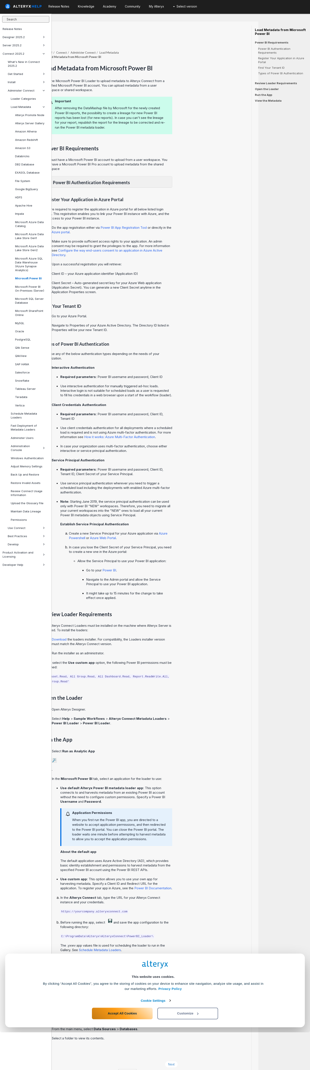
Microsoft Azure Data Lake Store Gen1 (29, 236)
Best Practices (26, 536)
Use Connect (26, 528)
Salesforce (22, 372)
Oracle (19, 331)
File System (22, 181)
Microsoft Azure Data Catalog (29, 224)
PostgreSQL (23, 339)
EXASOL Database (27, 172)
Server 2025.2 (24, 45)
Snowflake (22, 380)
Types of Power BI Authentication (280, 73)
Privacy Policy (170, 1026)
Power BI (161, 558)
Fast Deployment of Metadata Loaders (24, 427)
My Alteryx (156, 6)
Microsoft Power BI (28, 278)
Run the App (263, 94)
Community (132, 6)
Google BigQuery (26, 189)
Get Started (26, 74)
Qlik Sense (22, 347)
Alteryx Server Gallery (29, 123)
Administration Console (28, 448)
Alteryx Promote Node (29, 115)
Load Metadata (28, 107)
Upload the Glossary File (27, 503)
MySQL (19, 323)
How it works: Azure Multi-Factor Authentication (171, 425)
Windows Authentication (27, 458)
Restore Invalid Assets (25, 483)
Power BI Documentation (204, 876)
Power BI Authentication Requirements (274, 50)
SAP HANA (22, 364)
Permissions (19, 519)
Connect (113, 40)
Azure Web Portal (154, 526)
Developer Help (24, 564)
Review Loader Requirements (276, 83)
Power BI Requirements (271, 42)
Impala (19, 213)
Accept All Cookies (122, 1051)
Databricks (22, 156)
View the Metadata (268, 100)
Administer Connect (26, 90)
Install (26, 82)
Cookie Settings (153, 1038)
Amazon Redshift (26, 140)
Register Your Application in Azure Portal (281, 60)
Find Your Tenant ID (271, 67)
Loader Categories (23, 98)
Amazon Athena (26, 131)
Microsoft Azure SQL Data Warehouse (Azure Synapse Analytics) (29, 264)
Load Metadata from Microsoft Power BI (280, 32)
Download (110, 627)
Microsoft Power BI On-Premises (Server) (29, 288)
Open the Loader (267, 89)
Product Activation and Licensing (24, 554)
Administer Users (22, 438)
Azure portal (112, 220)
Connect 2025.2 (24, 53)
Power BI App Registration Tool (175, 216)
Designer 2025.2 (24, 37)
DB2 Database (24, 164)
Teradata (21, 397)
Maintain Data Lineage (26, 511)
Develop (26, 544)
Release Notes (12, 29)
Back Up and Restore (25, 474)
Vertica (20, 405)
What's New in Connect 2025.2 (24, 63)
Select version (185, 6)
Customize (188, 1051)
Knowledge (86, 6)
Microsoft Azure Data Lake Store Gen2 (29, 248)
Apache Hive (23, 205)
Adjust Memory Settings (26, 466)
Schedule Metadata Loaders (24, 415)
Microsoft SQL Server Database (29, 300)
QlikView (21, 356)
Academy (109, 6)
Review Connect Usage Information (26, 493)
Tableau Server (25, 388)
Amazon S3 (22, 148)
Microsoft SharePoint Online (29, 312)
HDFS (18, 197)
